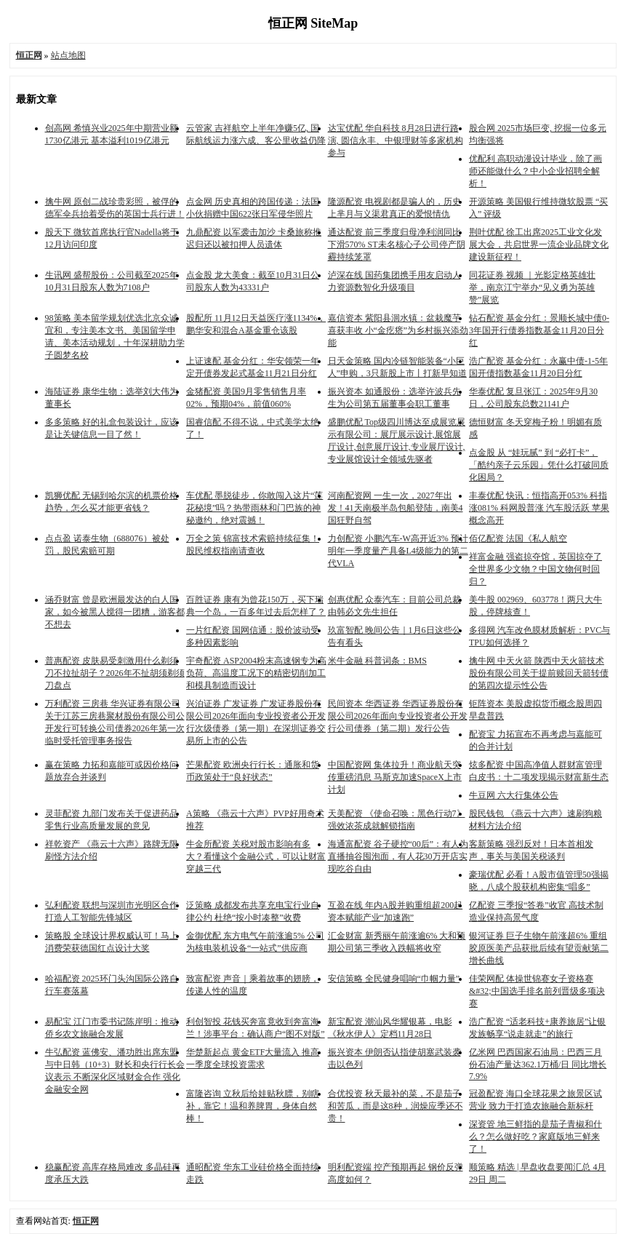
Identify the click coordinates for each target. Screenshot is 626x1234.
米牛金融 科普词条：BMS (377, 661)
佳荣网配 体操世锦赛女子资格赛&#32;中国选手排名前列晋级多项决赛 (537, 991)
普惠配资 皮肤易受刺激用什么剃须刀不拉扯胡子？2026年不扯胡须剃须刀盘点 (115, 673)
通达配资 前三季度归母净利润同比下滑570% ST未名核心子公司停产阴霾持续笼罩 (396, 244)
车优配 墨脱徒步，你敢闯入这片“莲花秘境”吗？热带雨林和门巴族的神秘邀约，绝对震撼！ (254, 507)
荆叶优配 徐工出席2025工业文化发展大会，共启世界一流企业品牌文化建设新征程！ (539, 244)
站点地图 (68, 55)
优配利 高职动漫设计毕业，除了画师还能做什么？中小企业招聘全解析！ (535, 171)
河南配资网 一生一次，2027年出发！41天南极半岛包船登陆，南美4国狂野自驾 (395, 507)
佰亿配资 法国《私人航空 (518, 538)
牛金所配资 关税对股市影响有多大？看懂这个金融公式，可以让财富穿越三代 (256, 856)
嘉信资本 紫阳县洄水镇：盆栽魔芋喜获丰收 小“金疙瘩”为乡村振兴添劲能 (398, 330)
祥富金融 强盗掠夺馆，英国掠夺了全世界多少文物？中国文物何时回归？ (535, 569)
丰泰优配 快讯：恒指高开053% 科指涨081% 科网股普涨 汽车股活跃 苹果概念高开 (539, 507)
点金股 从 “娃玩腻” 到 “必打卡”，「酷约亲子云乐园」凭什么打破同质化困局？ (539, 464)
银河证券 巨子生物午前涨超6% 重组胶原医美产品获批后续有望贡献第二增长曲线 (539, 948)
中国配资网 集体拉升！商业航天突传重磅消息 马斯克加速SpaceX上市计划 (395, 777)
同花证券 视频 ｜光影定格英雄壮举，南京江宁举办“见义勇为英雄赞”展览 (532, 287)
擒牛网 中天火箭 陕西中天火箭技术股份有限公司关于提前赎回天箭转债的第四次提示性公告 (539, 673)
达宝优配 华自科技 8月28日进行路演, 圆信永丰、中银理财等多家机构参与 (395, 140)
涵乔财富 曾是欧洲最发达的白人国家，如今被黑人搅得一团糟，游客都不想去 (115, 611)
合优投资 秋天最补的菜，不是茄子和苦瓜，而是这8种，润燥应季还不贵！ (395, 1105)
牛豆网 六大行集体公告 (513, 795)
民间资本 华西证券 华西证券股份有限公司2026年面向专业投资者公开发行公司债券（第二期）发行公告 (398, 715)
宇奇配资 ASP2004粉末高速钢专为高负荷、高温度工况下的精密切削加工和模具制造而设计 (256, 673)
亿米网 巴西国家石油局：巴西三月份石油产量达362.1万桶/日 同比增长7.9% (537, 1064)
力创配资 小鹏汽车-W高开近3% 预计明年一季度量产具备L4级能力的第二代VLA (398, 550)
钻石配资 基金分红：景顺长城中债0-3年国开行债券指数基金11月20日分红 (539, 330)
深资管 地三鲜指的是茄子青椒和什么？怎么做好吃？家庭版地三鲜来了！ (535, 1136)
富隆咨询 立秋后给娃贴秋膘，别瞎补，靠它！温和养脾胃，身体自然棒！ (252, 1105)
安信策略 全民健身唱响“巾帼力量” (394, 979)
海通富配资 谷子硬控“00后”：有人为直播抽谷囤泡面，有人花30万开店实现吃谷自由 (398, 856)
